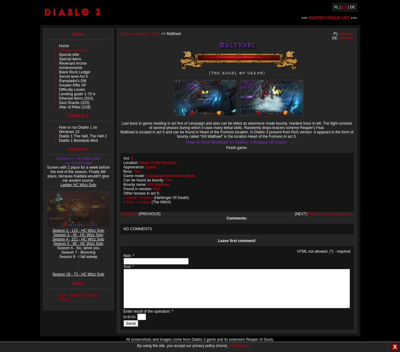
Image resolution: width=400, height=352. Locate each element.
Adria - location (137, 202)
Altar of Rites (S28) (75, 107)
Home (64, 46)
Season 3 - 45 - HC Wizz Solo (78, 235)
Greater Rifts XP (72, 85)
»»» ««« (329, 18)
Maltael (346, 34)
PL (336, 7)
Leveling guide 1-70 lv (77, 94)
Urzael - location (139, 198)
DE (352, 7)
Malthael (346, 38)
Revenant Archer (73, 63)
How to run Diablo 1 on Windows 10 (78, 129)
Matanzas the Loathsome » (331, 214)
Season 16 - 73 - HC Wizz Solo (78, 274)
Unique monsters (73, 50)
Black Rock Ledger (75, 72)
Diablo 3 (72, 12)
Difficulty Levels (72, 89)
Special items (70, 59)
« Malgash (129, 214)
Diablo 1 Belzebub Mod (78, 140)
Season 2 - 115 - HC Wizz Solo (78, 230)
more (221, 346)
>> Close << (239, 346)
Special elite (69, 54)
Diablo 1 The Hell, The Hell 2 (83, 136)
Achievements (71, 68)
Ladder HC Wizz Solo (78, 185)
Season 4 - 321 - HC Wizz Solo (78, 239)
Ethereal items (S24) (76, 98)
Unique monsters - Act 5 (140, 34)
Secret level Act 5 (73, 76)
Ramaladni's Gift (73, 81)
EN (344, 7)
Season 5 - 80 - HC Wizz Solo (78, 243)
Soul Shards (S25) (74, 103)
